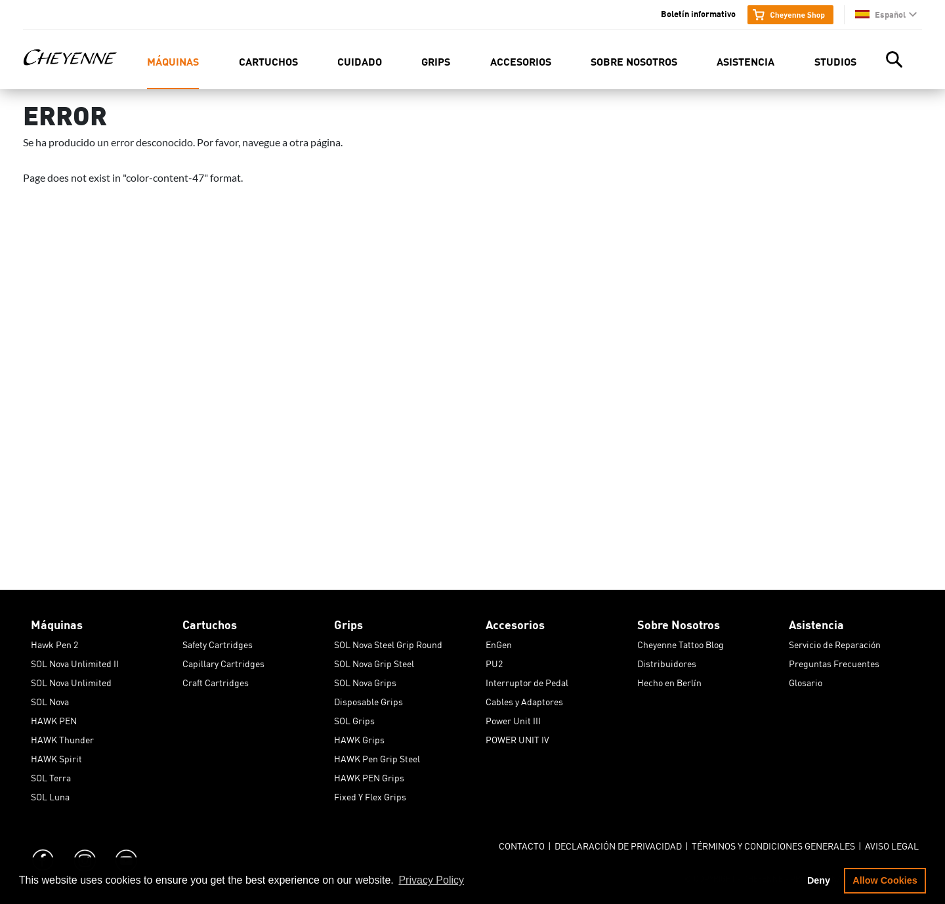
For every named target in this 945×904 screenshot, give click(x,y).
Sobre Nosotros (634, 60)
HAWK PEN (54, 718)
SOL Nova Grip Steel (374, 661)
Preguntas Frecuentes (834, 661)
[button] (886, 14)
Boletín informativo (698, 13)
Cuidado (359, 60)
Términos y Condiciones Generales (773, 844)
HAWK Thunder (62, 737)
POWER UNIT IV (517, 737)
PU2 (494, 661)
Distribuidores (666, 661)
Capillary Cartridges (223, 661)
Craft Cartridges (215, 680)
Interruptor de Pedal (527, 680)
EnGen (499, 642)
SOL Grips (354, 718)
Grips (435, 60)
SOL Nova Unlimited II (75, 661)
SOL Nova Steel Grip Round (388, 642)
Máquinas (173, 60)
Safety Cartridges (217, 642)
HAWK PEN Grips (369, 775)
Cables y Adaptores (524, 699)
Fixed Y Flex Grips (370, 794)
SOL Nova (50, 699)
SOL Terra (51, 775)
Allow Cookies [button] (884, 880)
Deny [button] (818, 880)
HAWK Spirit (56, 756)
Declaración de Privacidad (618, 844)
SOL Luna (50, 794)
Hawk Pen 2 (54, 642)
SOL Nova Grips (365, 680)
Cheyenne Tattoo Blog (680, 642)
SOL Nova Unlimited (71, 680)
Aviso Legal (892, 844)
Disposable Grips (368, 699)
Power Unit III (513, 718)
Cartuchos (268, 60)
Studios (835, 60)
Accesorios (520, 60)
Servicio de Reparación (835, 642)
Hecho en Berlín (669, 680)
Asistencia (745, 60)
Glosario (805, 680)
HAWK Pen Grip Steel (377, 756)
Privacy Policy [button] (431, 880)
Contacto (522, 844)
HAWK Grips (359, 737)
